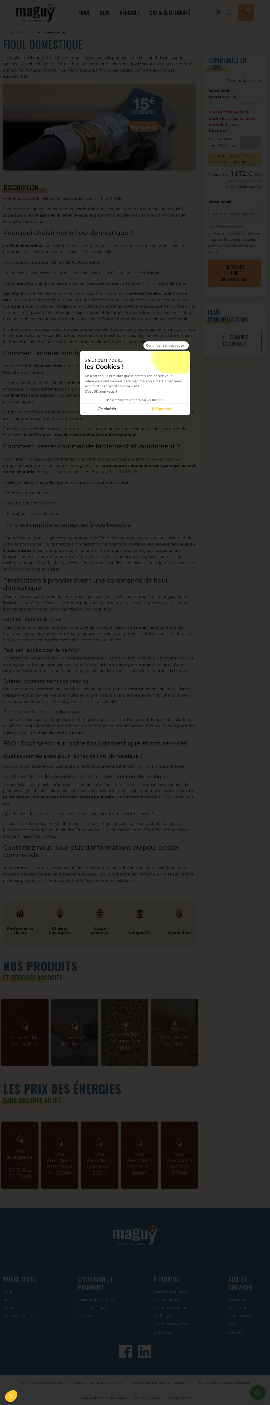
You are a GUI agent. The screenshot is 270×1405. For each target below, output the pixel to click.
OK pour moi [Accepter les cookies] (163, 409)
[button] (11, 1396)
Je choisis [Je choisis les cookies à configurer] (107, 409)
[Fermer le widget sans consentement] (166, 345)
